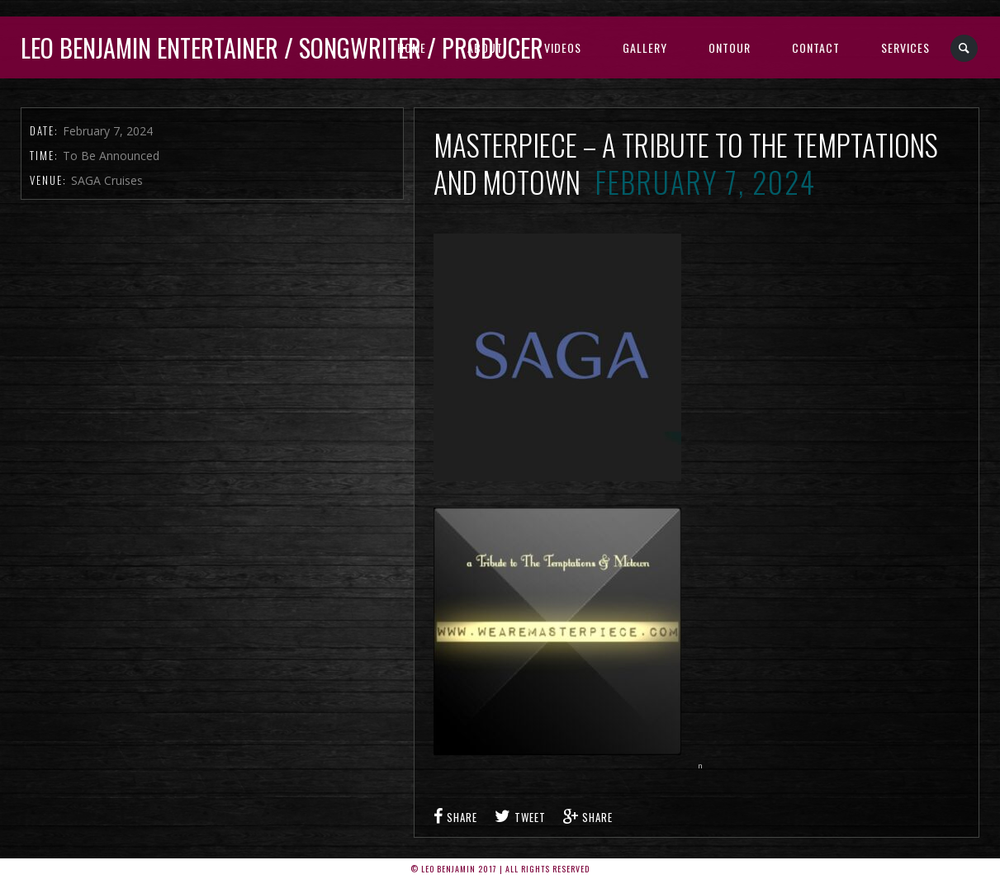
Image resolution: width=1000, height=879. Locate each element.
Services (905, 47)
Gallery (645, 47)
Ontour (730, 47)
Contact (816, 47)
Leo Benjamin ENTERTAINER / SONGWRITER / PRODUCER (282, 47)
